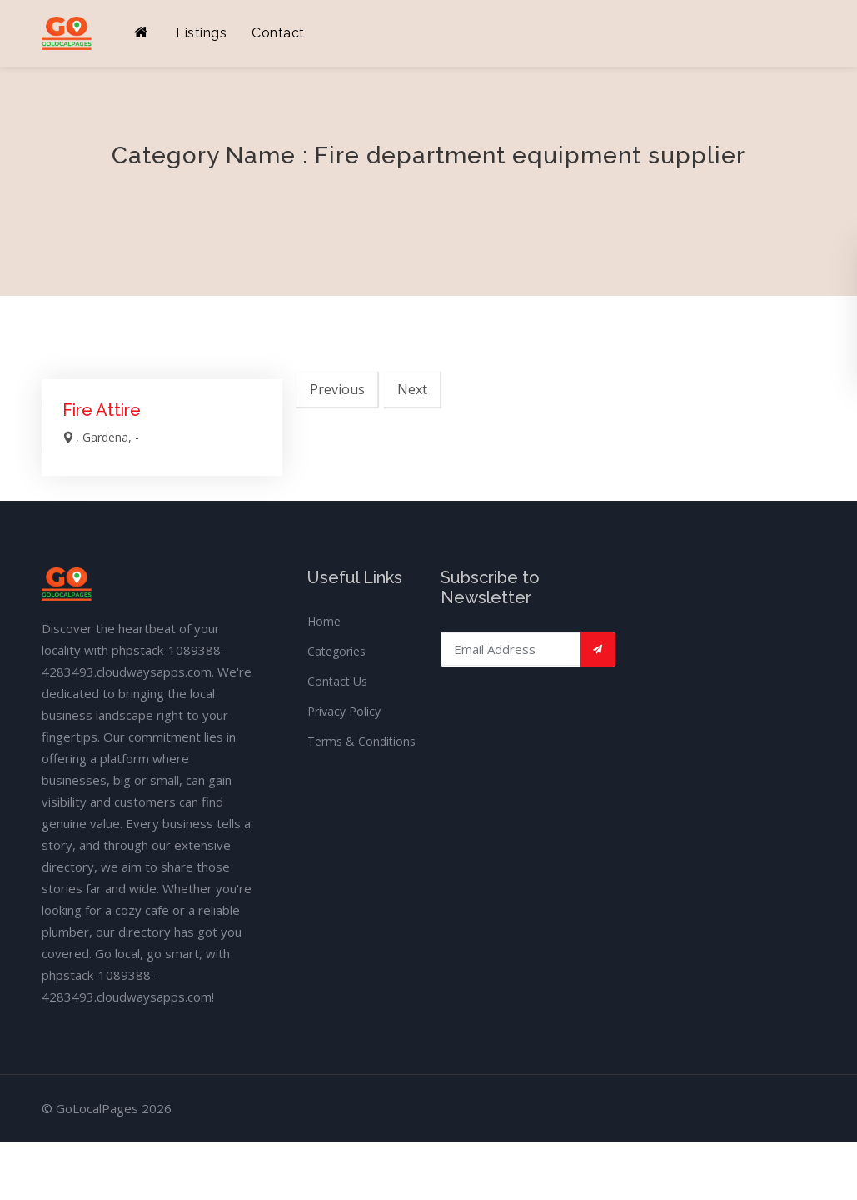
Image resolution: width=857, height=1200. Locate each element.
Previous (337, 389)
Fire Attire (101, 410)
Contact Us (337, 681)
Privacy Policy (344, 711)
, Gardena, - (100, 437)
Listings (201, 33)
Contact (278, 33)
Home (324, 621)
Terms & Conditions (361, 741)
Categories (336, 651)
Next (412, 389)
